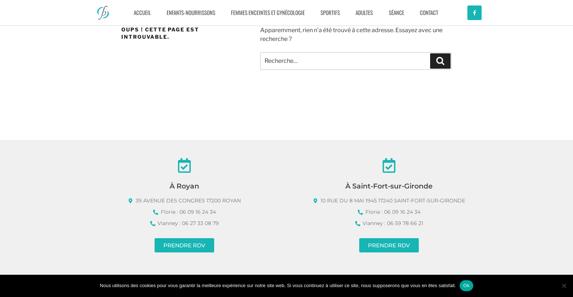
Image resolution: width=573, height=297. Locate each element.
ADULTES (364, 12)
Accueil (142, 12)
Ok (466, 285)
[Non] (564, 285)
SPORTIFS (330, 12)
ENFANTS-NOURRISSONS (191, 12)
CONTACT (429, 12)
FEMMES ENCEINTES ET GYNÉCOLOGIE (268, 12)
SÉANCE (396, 12)
